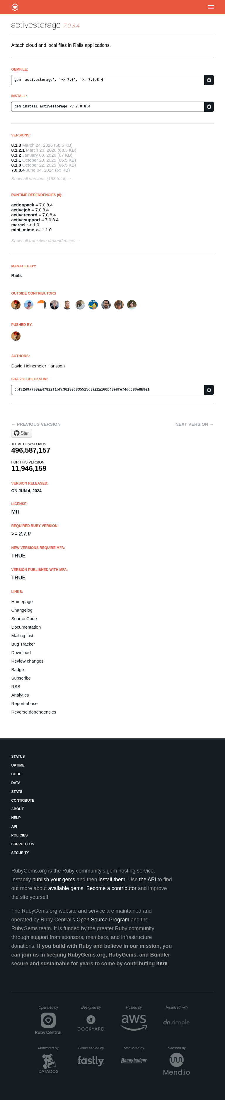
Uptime (17, 765)
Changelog (22, 610)
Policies (19, 835)
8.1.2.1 (18, 150)
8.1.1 (16, 160)
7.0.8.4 (18, 169)
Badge (17, 669)
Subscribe (21, 677)
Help (16, 818)
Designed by (92, 1007)
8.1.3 (16, 145)
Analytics (20, 694)
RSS (15, 686)
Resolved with (178, 1007)
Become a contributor (111, 888)
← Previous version (35, 424)
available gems (65, 888)
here (162, 963)
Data (16, 783)
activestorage (36, 25)
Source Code (24, 618)
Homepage (22, 601)
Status (18, 757)
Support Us (22, 844)
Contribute (22, 800)
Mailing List (22, 635)
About (17, 809)
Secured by (179, 1048)
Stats (16, 792)
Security (20, 853)
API (14, 826)
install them (112, 879)
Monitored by (50, 1048)
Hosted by (136, 1007)
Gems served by (91, 1048)
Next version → (194, 424)
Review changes (27, 660)
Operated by (50, 1009)
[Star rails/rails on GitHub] (21, 433)
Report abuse (24, 703)
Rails (16, 275)
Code (16, 774)
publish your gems (53, 879)
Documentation (26, 627)
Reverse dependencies (33, 711)
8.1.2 (16, 155)
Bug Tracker (23, 643)
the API (147, 879)
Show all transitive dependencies (43, 240)
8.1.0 (16, 164)
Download (21, 652)
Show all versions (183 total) (38, 178)
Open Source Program (102, 920)
